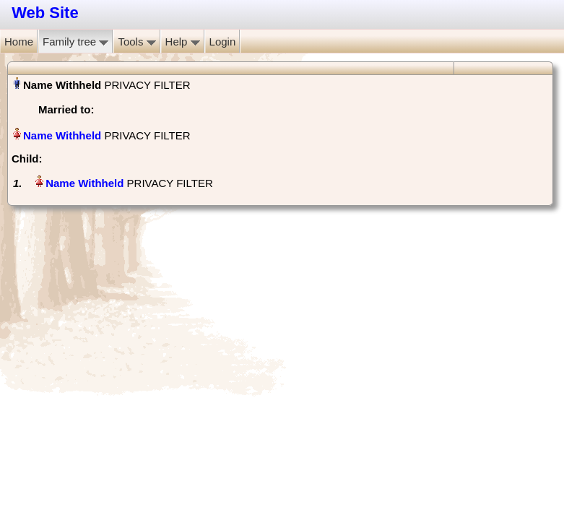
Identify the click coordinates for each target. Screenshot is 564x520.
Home (18, 41)
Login (222, 41)
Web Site (45, 13)
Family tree (75, 41)
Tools (136, 41)
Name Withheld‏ (62, 135)
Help (182, 41)
